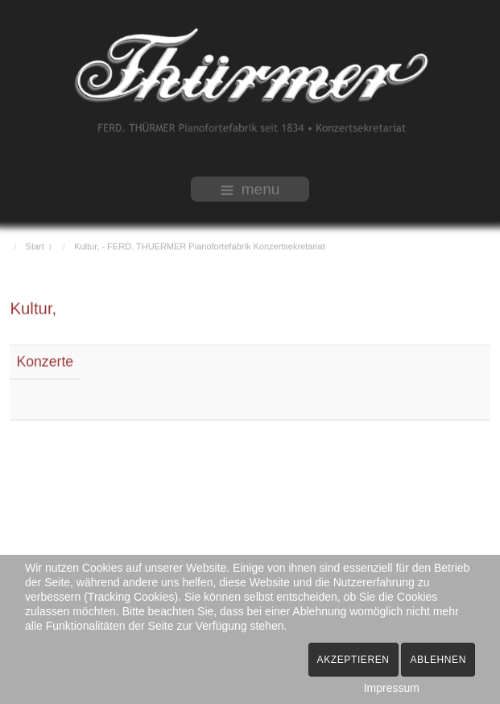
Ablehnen (438, 659)
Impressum (391, 687)
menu (250, 189)
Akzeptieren (353, 659)
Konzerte (44, 360)
